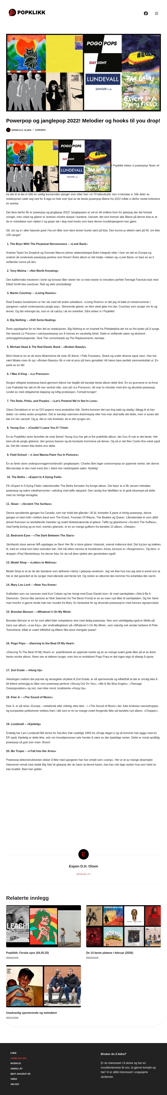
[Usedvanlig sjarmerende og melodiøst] (43, 986)
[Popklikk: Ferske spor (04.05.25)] (43, 926)
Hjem (13, 1053)
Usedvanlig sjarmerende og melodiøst (31, 1012)
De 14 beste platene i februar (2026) (109, 952)
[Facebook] (146, 13)
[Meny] (156, 13)
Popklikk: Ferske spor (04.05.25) (27, 952)
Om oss (15, 1084)
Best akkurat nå (20, 1074)
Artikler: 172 (83, 874)
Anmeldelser (18, 1058)
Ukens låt (17, 1068)
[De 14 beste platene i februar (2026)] (123, 926)
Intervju (16, 1063)
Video (14, 1079)
